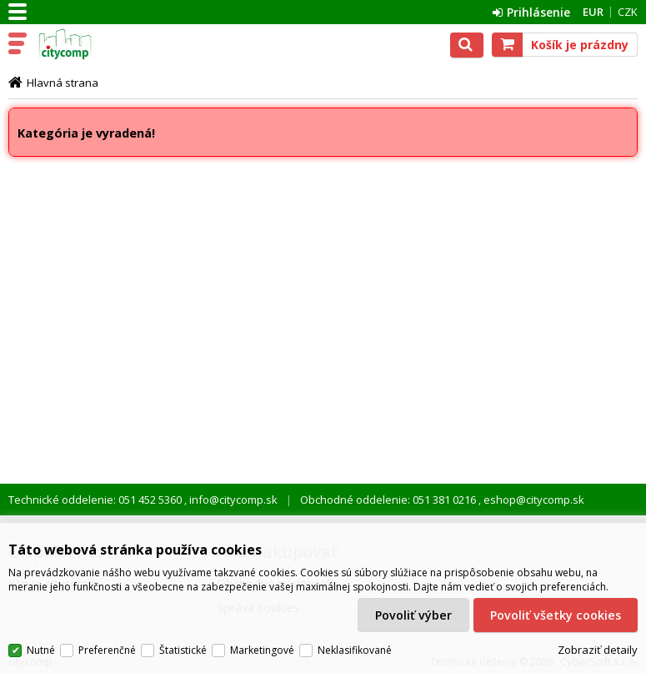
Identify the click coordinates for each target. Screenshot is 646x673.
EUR (593, 11)
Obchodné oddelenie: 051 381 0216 (389, 499)
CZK (628, 11)
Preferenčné (107, 650)
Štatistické (183, 650)
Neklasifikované (355, 650)
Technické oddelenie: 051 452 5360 (96, 499)
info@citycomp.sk (232, 499)
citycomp (85, 44)
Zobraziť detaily (598, 650)
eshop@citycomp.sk (532, 499)
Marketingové (262, 650)
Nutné (41, 650)
